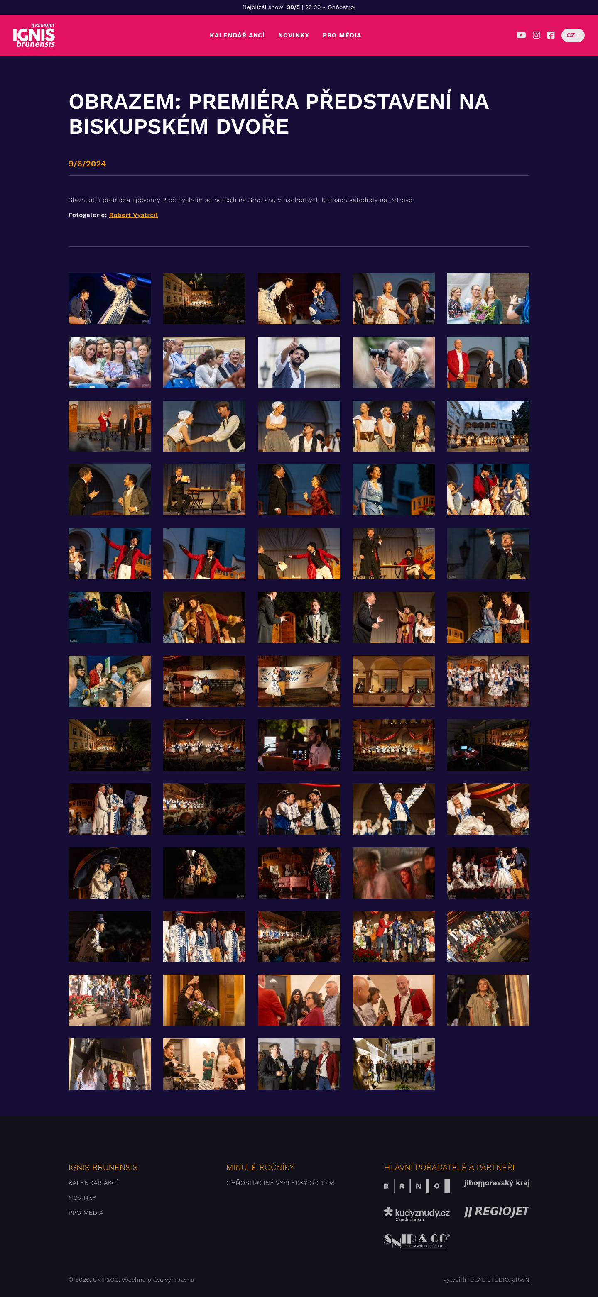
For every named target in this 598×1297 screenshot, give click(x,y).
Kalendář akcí (237, 35)
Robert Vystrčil (133, 215)
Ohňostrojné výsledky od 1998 (280, 1183)
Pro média (342, 35)
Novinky (293, 35)
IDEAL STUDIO (488, 1279)
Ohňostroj (341, 7)
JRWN (520, 1279)
